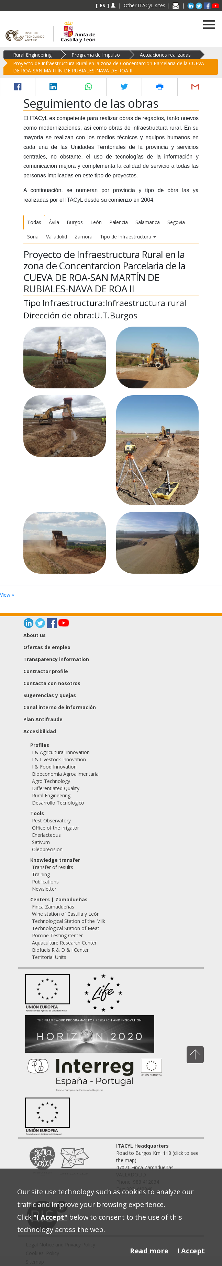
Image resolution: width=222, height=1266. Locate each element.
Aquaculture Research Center (64, 942)
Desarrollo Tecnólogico (58, 802)
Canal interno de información (59, 707)
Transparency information (56, 659)
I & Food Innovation (54, 766)
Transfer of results (52, 867)
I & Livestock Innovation (59, 759)
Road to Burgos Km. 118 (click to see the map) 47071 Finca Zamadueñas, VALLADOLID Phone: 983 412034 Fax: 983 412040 (157, 1167)
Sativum (41, 842)
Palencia (118, 222)
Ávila (54, 222)
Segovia (176, 222)
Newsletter (44, 889)
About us (34, 635)
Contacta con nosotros (51, 683)
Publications (45, 881)
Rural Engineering (32, 54)
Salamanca (147, 222)
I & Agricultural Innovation (61, 752)
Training (41, 874)
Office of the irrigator (55, 827)
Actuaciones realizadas (165, 54)
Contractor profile (45, 671)
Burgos (75, 222)
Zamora (83, 236)
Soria (32, 236)
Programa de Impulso (95, 54)
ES (102, 5)
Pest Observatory (51, 820)
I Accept (191, 1250)
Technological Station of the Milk (68, 921)
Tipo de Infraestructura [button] (128, 236)
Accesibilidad (39, 731)
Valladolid (56, 236)
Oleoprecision (47, 849)
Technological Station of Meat (65, 928)
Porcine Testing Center (57, 935)
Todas (34, 222)
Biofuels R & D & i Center (60, 950)
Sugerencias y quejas (49, 695)
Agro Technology (51, 781)
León (96, 222)
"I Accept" (50, 1217)
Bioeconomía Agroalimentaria (65, 774)
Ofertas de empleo (46, 647)
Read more (149, 1250)
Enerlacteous (46, 835)
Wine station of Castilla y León (66, 914)
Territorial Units (49, 957)
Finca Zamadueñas (53, 906)
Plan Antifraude (43, 719)
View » (7, 594)
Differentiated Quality (55, 788)
